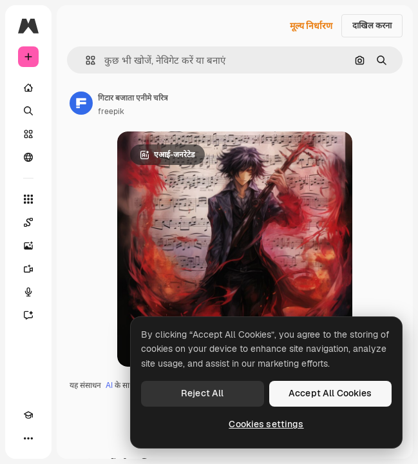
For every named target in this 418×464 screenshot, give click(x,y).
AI (109, 385)
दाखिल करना (372, 25)
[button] (85, 60)
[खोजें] (28, 111)
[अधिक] (28, 438)
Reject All (202, 393)
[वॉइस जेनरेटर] (28, 292)
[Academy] (28, 415)
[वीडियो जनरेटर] (28, 268)
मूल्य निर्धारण (311, 26)
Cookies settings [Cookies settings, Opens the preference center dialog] (266, 424)
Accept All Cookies (330, 393)
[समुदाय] (28, 157)
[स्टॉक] (28, 134)
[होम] (28, 87)
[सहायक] (28, 315)
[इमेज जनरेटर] (28, 245)
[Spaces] (28, 222)
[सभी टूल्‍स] (28, 199)
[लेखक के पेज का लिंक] (81, 103)
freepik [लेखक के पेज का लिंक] (111, 111)
